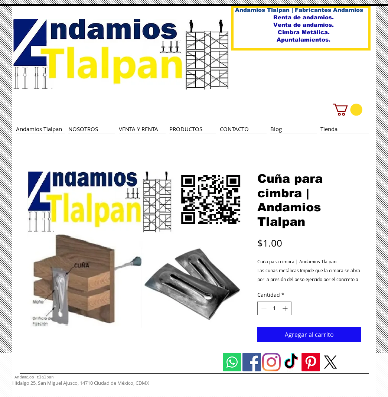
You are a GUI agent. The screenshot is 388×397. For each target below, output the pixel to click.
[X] (330, 362)
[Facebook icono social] (251, 362)
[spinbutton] (274, 308)
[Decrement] (263, 308)
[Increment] (285, 308)
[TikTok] (291, 362)
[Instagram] (271, 362)
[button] (347, 110)
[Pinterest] (310, 362)
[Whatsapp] (232, 362)
